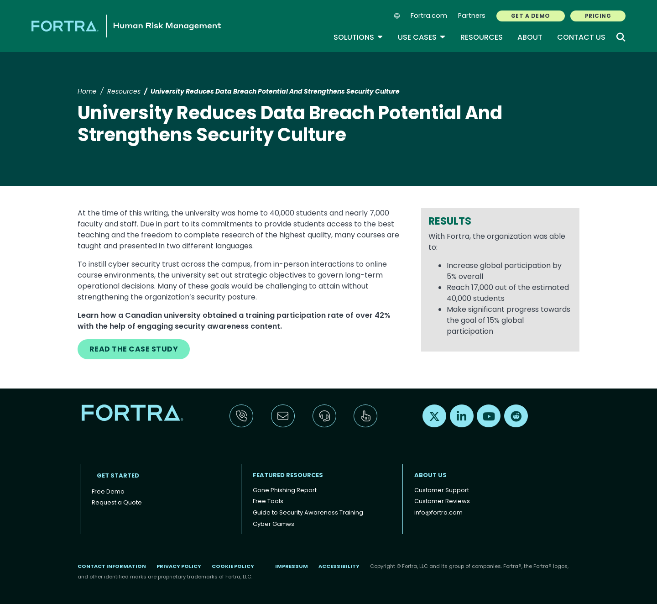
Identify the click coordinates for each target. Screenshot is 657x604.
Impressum (291, 566)
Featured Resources (288, 475)
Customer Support (441, 490)
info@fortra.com (438, 512)
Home (87, 91)
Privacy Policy (178, 566)
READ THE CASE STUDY (133, 349)
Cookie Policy (233, 566)
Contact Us (581, 37)
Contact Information (112, 566)
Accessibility (339, 566)
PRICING (598, 16)
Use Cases (422, 37)
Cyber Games (273, 524)
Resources (481, 37)
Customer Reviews (442, 501)
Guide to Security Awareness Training (308, 512)
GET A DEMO (530, 16)
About (529, 37)
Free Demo (108, 491)
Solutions (358, 37)
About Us (430, 475)
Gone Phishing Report (285, 490)
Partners (471, 15)
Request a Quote (117, 502)
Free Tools (268, 501)
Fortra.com (429, 15)
